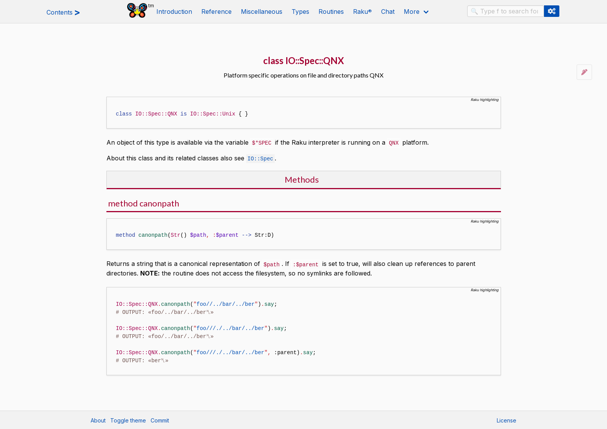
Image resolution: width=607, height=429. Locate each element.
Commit (160, 419)
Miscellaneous (261, 11)
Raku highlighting (485, 99)
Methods (302, 178)
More (412, 11)
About (98, 419)
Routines (331, 11)
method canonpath (143, 202)
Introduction (174, 11)
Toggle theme (128, 419)
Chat (388, 11)
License (506, 419)
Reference (216, 11)
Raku (362, 11)
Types (300, 11)
